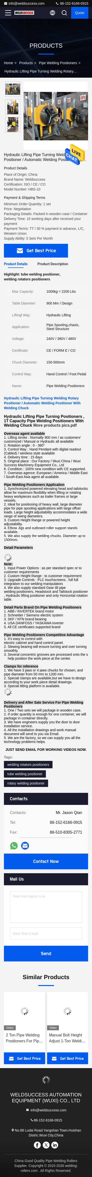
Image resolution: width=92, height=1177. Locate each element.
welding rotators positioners (28, 765)
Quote (79, 13)
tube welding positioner (24, 774)
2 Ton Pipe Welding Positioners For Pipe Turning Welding (23, 1038)
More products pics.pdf (55, 425)
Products (26, 63)
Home (8, 63)
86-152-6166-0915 (71, 3)
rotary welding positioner (26, 783)
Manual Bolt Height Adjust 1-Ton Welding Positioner (67, 1038)
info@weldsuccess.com (24, 3)
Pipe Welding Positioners (58, 63)
